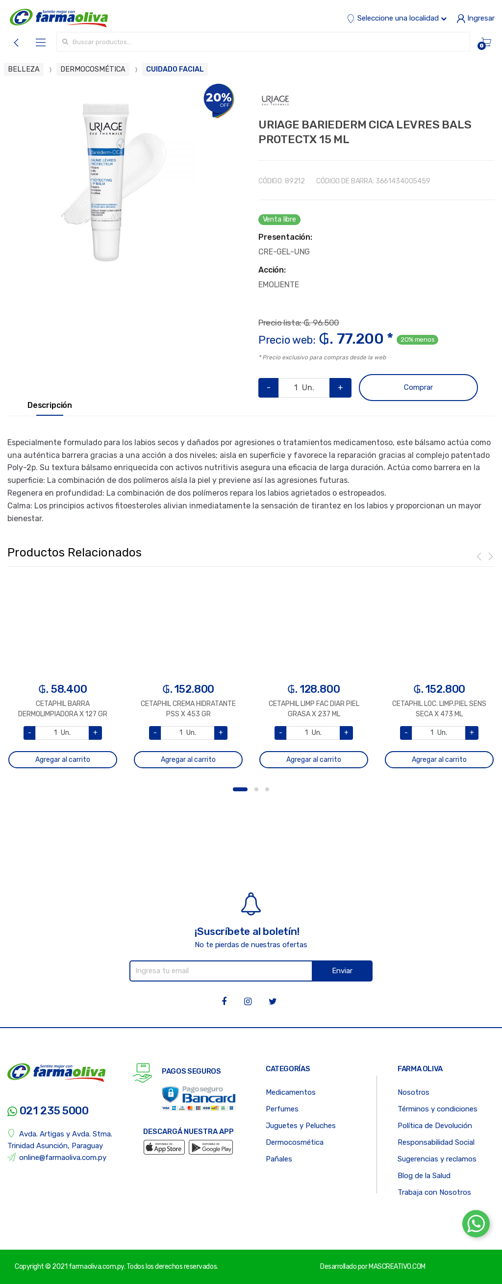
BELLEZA (24, 69)
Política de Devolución (435, 1125)
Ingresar (475, 18)
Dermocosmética (295, 1142)
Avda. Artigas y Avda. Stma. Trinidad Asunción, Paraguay (59, 1139)
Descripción (49, 405)
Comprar (418, 387)
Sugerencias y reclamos (437, 1159)
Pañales (279, 1159)
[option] (105, 181)
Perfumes (282, 1109)
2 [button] (256, 789)
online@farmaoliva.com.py (56, 1157)
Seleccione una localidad (397, 18)
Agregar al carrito (62, 759)
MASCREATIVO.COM (397, 1266)
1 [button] (240, 789)
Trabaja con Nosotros (434, 1192)
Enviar (342, 970)
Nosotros (413, 1092)
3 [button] (267, 789)
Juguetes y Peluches (301, 1125)
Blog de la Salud (424, 1175)
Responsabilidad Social (436, 1142)
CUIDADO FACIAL (175, 69)
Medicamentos (291, 1092)
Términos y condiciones (437, 1109)
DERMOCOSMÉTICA (93, 69)
